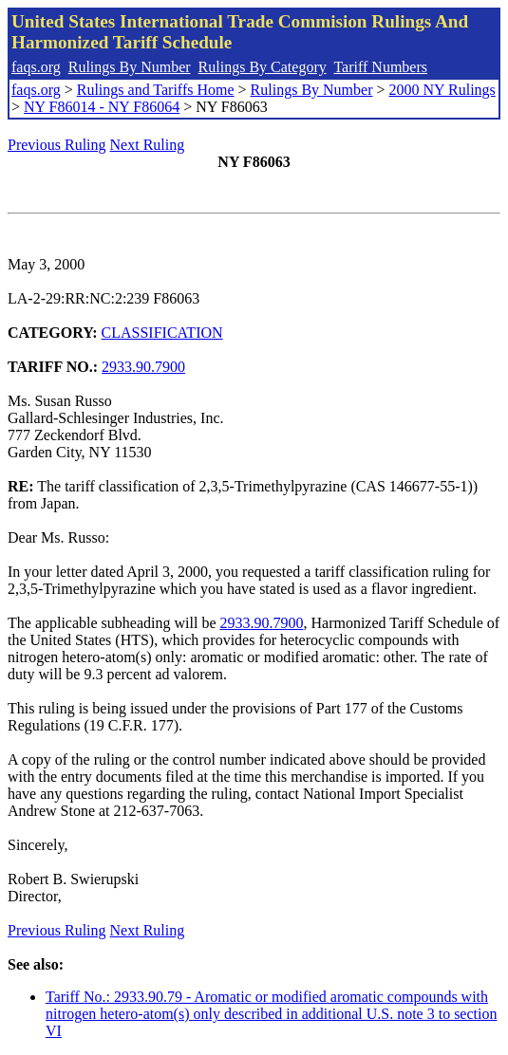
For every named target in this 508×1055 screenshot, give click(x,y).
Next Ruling (147, 145)
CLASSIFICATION (162, 332)
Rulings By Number (129, 67)
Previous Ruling (57, 145)
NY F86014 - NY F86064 (101, 107)
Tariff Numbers (380, 67)
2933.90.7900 (143, 367)
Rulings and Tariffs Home (156, 90)
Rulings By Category (262, 67)
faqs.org (36, 67)
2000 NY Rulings (442, 90)
